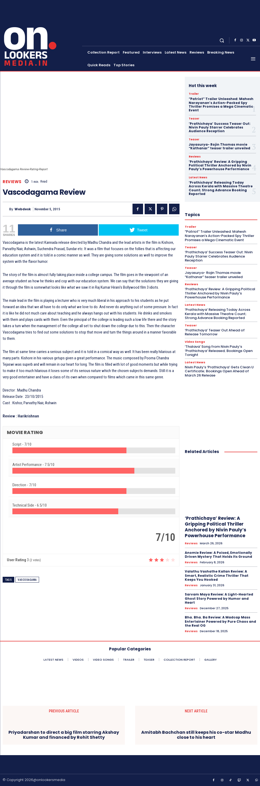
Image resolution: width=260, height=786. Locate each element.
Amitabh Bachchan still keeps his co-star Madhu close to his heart (196, 735)
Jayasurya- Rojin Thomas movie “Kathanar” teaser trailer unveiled (219, 146)
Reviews (12, 182)
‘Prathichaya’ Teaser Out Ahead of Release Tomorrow (215, 332)
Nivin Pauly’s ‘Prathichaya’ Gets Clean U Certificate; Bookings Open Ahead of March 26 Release (219, 371)
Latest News (198, 177)
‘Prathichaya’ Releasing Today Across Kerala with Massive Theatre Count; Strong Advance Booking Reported (221, 188)
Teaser (194, 118)
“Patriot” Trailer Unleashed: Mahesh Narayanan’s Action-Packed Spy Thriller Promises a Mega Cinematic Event (221, 104)
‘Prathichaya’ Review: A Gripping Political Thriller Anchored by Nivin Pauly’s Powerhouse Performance (220, 165)
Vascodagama (27, 579)
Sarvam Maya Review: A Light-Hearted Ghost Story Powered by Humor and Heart (219, 598)
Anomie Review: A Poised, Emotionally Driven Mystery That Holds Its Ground (218, 554)
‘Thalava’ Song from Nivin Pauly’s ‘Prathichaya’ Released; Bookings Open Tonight (219, 350)
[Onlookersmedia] (42, 35)
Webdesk (23, 209)
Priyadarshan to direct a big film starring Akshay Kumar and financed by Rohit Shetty (63, 735)
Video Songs (195, 341)
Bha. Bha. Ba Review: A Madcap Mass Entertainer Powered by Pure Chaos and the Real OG (220, 621)
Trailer (194, 94)
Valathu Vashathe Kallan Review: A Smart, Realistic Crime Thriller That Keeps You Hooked (216, 575)
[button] (222, 40)
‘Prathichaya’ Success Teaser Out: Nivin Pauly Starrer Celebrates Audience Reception (219, 127)
